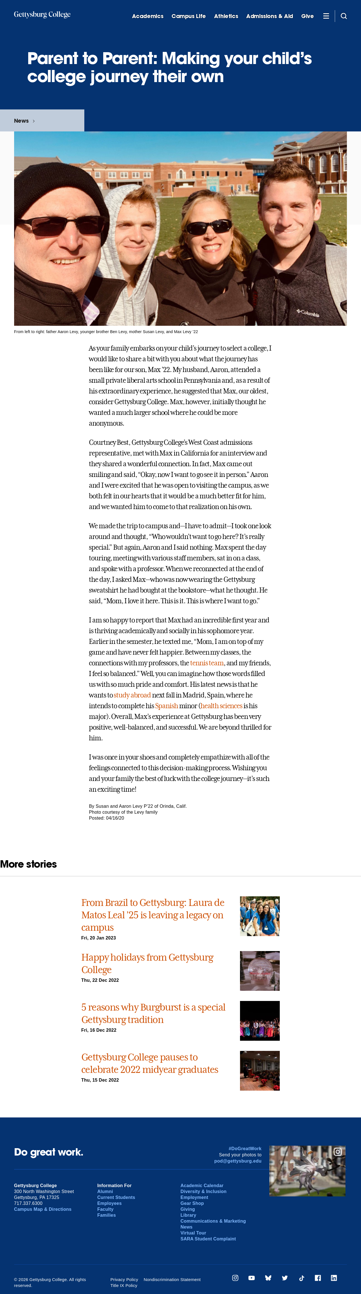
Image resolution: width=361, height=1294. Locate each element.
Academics (148, 16)
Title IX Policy (218, 1279)
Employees (109, 1203)
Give (307, 16)
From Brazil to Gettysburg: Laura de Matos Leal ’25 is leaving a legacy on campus (152, 915)
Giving (187, 1209)
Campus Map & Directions (43, 1209)
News (21, 120)
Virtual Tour (193, 1233)
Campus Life (188, 16)
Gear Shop (192, 1203)
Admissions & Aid (269, 16)
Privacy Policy (124, 1279)
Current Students (116, 1197)
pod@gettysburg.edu (238, 1161)
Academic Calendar (202, 1185)
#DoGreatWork (245, 1148)
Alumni (105, 1191)
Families (106, 1215)
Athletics (226, 16)
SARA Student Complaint (208, 1238)
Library (188, 1215)
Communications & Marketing (213, 1221)
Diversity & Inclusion (203, 1191)
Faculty (105, 1209)
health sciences (221, 706)
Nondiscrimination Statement (172, 1279)
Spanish (166, 706)
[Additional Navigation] (326, 16)
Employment (194, 1197)
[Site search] (344, 16)
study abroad (132, 695)
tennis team (207, 663)
